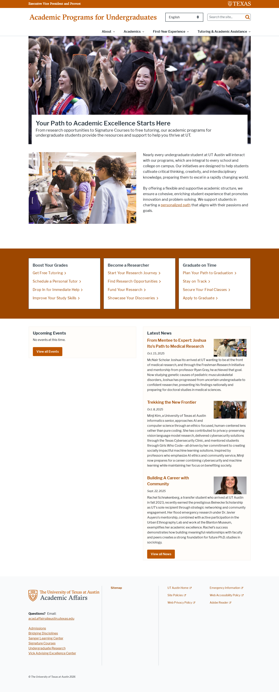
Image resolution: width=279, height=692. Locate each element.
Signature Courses (42, 643)
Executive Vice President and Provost (54, 4)
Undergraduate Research (47, 648)
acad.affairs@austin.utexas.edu (51, 619)
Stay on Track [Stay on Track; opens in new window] (195, 281)
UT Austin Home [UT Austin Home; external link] (177, 588)
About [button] (106, 31)
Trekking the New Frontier (171, 402)
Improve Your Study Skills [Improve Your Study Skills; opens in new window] (54, 298)
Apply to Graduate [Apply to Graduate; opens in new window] (198, 298)
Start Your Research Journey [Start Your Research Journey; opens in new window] (132, 273)
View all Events (47, 351)
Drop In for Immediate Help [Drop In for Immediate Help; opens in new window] (56, 290)
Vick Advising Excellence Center (52, 653)
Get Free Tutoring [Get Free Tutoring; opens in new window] (48, 273)
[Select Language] (184, 17)
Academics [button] (132, 31)
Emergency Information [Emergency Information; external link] (225, 588)
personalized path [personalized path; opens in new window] (176, 205)
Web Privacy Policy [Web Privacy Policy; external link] (179, 602)
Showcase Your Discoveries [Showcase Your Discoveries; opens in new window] (131, 298)
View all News (161, 554)
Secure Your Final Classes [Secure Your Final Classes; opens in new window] (205, 290)
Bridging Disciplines (43, 633)
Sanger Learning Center (45, 638)
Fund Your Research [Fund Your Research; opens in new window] (125, 290)
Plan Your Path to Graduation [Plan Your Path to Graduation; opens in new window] (208, 273)
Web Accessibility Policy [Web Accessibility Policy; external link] (225, 595)
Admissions (37, 628)
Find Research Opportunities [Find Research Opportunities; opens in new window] (133, 281)
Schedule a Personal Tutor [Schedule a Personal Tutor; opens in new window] (55, 281)
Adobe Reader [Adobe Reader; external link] (219, 602)
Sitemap (116, 588)
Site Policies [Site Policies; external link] (175, 595)
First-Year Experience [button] (169, 31)
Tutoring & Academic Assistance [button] (222, 31)
